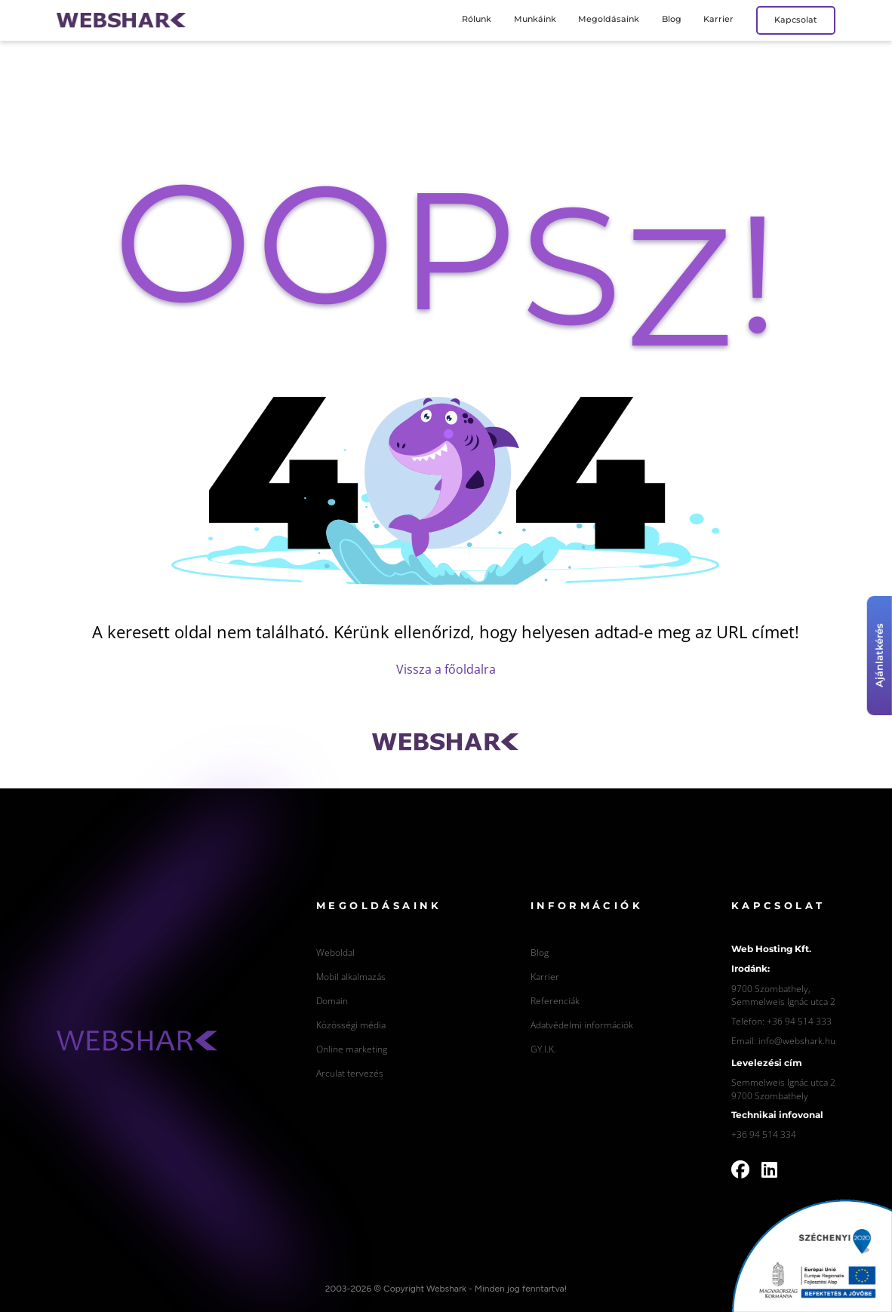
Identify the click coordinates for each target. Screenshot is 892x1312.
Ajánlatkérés (880, 656)
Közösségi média (351, 1025)
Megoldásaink (608, 19)
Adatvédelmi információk (582, 1025)
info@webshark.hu (796, 1040)
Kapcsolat (795, 20)
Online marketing (351, 1049)
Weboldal (335, 952)
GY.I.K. (543, 1049)
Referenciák (555, 1000)
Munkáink (535, 19)
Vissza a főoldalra (446, 669)
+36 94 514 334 (763, 1134)
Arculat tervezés (349, 1073)
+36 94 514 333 (799, 1021)
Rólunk (476, 19)
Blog (671, 19)
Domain (332, 1000)
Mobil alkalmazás (351, 976)
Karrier (718, 19)
